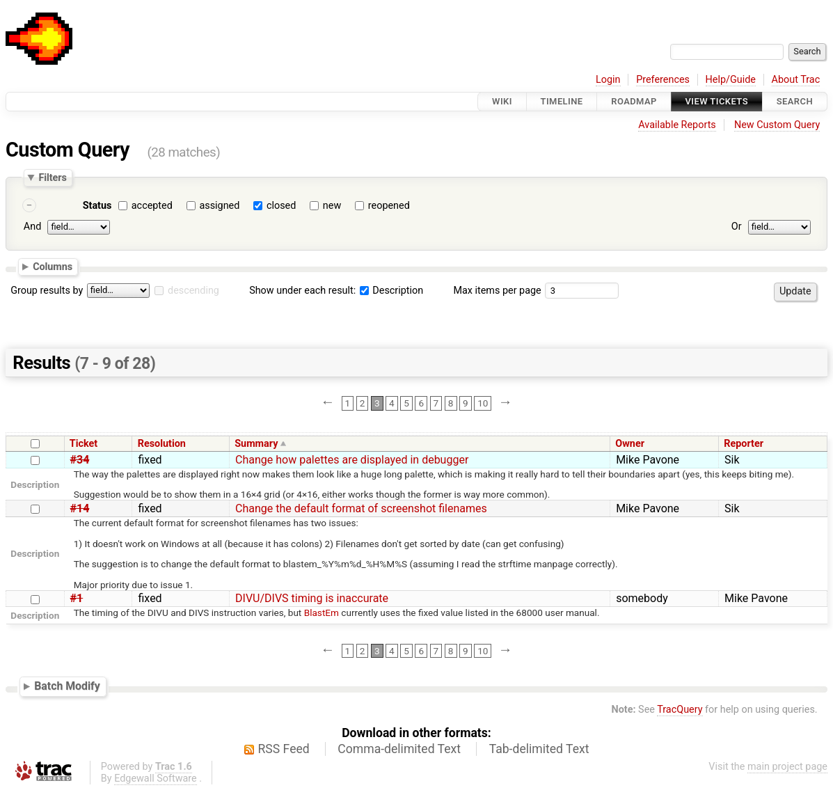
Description (391, 291)
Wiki (502, 101)
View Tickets (716, 101)
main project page (787, 767)
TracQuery (679, 710)
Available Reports (677, 125)
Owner (629, 444)
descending (193, 291)
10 (482, 403)
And (32, 226)
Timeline (562, 101)
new (332, 206)
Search (795, 101)
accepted (152, 206)
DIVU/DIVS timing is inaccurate (311, 598)
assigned (219, 206)
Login (608, 80)
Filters (52, 177)
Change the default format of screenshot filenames (361, 508)
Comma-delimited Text (399, 749)
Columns (52, 266)
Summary (256, 444)
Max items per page (497, 291)
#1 (77, 598)
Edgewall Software (155, 778)
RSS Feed (284, 749)
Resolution (162, 444)
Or (736, 226)
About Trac (796, 80)
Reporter (743, 444)
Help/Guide (731, 80)
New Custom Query (777, 125)
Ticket (83, 444)
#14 (80, 508)
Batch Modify (67, 686)
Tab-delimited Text (539, 749)
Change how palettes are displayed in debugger (351, 459)
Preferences (663, 80)
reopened (389, 206)
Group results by (46, 291)
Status (97, 206)
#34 (80, 459)
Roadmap (634, 101)
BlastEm (321, 612)
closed (281, 206)
